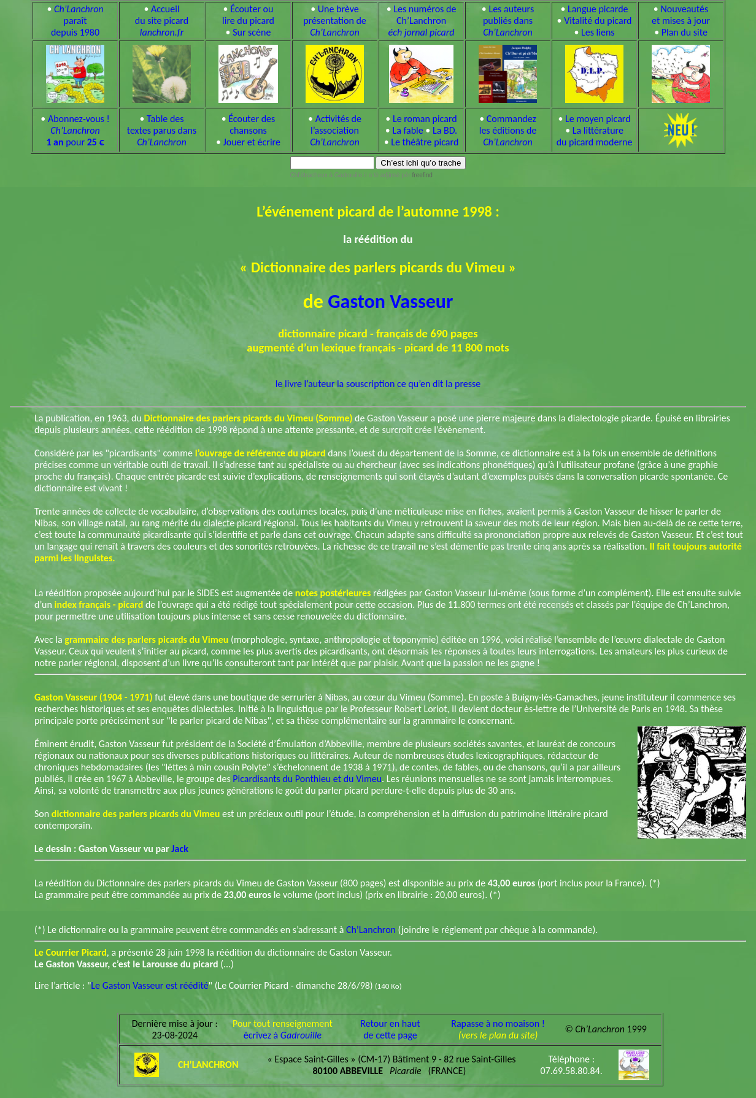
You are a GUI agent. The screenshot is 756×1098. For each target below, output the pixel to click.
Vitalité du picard (597, 20)
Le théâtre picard (424, 142)
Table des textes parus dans (162, 130)
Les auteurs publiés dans (508, 20)
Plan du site (685, 32)
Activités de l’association (335, 130)
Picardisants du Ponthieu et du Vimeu (307, 779)
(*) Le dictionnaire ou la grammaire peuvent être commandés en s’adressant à (190, 929)
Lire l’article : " (62, 985)
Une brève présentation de (334, 20)
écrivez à (283, 1035)
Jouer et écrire (251, 142)
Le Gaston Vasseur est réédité (149, 985)
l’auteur (319, 384)
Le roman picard (425, 119)
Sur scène (252, 32)
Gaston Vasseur (390, 301)
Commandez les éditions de (508, 130)
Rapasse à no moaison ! (498, 1023)
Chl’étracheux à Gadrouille (326, 175)
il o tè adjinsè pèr (397, 175)
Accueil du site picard (161, 20)
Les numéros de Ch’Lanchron (422, 20)
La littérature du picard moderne (595, 136)
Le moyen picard (598, 119)
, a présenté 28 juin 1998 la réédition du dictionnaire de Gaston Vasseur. (213, 952)
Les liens (598, 32)
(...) (134, 964)
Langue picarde (598, 9)
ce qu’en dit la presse (438, 384)
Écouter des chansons (251, 124)
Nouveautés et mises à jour (681, 14)
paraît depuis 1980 (77, 20)
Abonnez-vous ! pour (77, 130)
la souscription (366, 384)
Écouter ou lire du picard (248, 14)
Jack (179, 848)
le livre (289, 384)
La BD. (445, 130)
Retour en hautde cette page (390, 1029)
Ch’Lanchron (371, 929)
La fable (407, 130)
